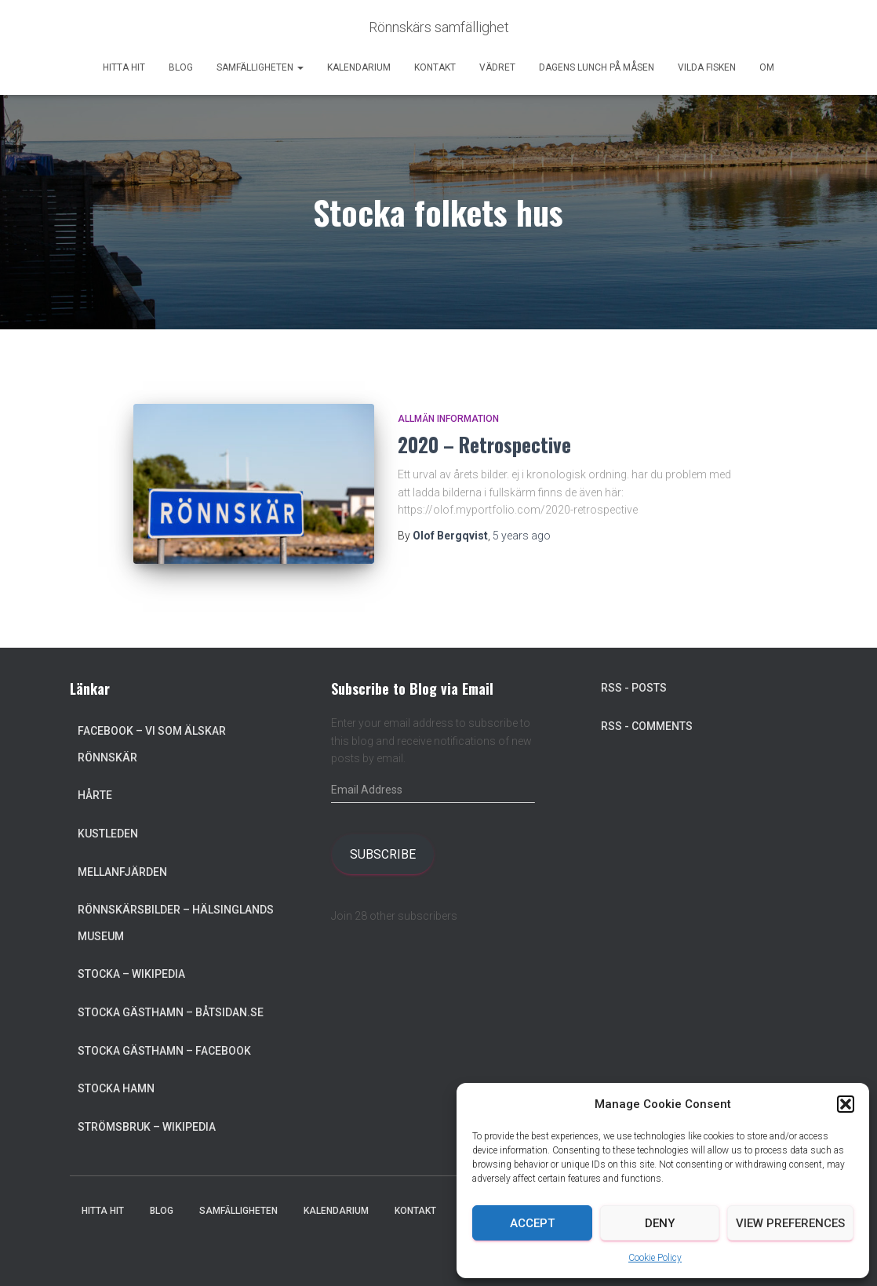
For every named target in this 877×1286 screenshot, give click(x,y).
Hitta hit (124, 67)
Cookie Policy (655, 1257)
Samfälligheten (260, 67)
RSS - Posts (634, 687)
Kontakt (435, 67)
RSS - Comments (647, 726)
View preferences (790, 1223)
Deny (660, 1223)
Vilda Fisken (707, 67)
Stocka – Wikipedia (131, 974)
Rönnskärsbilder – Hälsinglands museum (176, 923)
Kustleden (108, 833)
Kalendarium (359, 67)
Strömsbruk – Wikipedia (147, 1127)
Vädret (497, 67)
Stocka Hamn (116, 1088)
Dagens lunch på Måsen (596, 67)
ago (522, 535)
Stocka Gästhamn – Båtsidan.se (171, 1012)
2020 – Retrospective (484, 444)
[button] (845, 1104)
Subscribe (383, 854)
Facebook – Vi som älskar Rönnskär (152, 744)
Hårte (95, 795)
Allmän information (448, 418)
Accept (532, 1223)
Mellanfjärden (122, 872)
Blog (181, 67)
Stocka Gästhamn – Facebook (164, 1050)
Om (766, 67)
